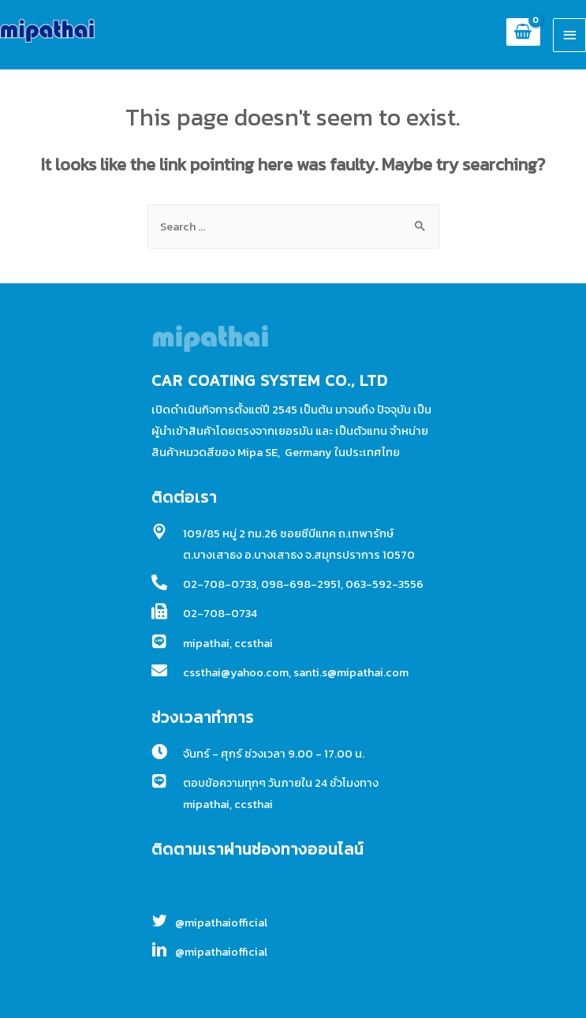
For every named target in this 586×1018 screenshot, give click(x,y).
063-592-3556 (384, 584)
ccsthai (253, 643)
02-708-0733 (219, 584)
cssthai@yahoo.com (236, 672)
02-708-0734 (220, 613)
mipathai (206, 643)
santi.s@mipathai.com (351, 672)
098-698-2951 (301, 584)
